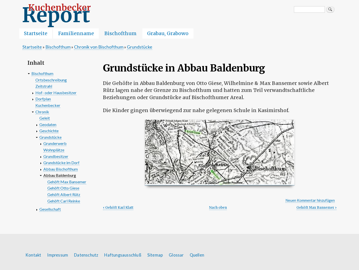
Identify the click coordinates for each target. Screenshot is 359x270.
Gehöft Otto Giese (63, 188)
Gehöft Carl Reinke (63, 201)
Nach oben (218, 207)
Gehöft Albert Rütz (63, 194)
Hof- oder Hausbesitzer (56, 92)
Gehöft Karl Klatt (118, 207)
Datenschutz (86, 255)
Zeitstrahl (43, 86)
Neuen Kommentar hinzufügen (310, 200)
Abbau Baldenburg (59, 175)
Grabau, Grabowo (167, 33)
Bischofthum (120, 33)
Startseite (35, 33)
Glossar (176, 255)
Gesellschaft (50, 209)
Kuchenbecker (47, 105)
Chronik (42, 111)
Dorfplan (43, 98)
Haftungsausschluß (122, 255)
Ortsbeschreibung (51, 79)
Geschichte (49, 130)
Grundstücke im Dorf (61, 162)
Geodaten (47, 124)
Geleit (44, 118)
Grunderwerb (55, 143)
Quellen (197, 255)
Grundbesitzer (55, 156)
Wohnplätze (53, 149)
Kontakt (33, 255)
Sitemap (155, 255)
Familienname (76, 33)
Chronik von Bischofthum (98, 47)
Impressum (57, 255)
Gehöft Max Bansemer (316, 207)
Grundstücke (139, 47)
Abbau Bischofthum (60, 169)
